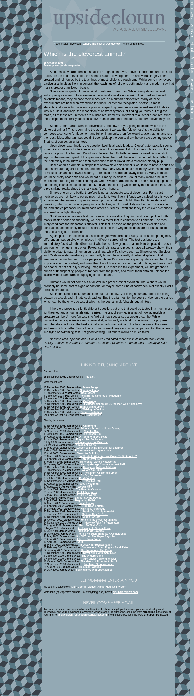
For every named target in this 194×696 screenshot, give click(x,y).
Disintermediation (91, 412)
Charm (87, 398)
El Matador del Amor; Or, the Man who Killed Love (112, 404)
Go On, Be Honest (91, 475)
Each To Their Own (90, 525)
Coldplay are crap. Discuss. (91, 442)
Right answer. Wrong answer (99, 558)
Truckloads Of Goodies (90, 531)
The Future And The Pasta (96, 550)
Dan (73, 586)
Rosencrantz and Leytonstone (93, 450)
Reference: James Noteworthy (98, 461)
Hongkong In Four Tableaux (99, 467)
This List (89, 376)
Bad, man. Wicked (90, 567)
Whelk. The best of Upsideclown (102, 43)
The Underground (92, 555)
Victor (122, 586)
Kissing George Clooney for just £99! (103, 464)
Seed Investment (89, 483)
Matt (108, 586)
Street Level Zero (92, 459)
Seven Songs (90, 387)
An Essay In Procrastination (95, 544)
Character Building (88, 453)
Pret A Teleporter (87, 492)
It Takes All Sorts (86, 445)
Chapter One (91, 431)
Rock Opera (88, 393)
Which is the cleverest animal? (99, 519)
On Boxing (89, 401)
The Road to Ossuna (88, 489)
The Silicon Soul (92, 434)
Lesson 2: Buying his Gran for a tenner (99, 447)
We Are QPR (85, 486)
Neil (114, 586)
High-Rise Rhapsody (93, 508)
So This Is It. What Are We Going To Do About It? (108, 456)
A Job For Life (91, 517)
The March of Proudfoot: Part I (99, 561)
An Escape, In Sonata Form (94, 528)
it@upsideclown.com (125, 592)
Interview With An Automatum (101, 522)
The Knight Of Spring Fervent (100, 472)
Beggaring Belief (85, 500)
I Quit (80, 542)
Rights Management (92, 406)
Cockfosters (94, 415)
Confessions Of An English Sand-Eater (105, 547)
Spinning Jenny (89, 390)
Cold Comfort (87, 478)
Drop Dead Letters (93, 506)
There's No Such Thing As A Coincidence (101, 533)
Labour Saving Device (88, 497)
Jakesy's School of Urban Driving (101, 428)
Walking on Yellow (93, 409)
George (82, 586)
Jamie (100, 586)
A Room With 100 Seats (93, 436)
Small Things (86, 503)
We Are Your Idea (92, 470)
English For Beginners (89, 439)
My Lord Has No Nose (95, 514)
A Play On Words (86, 495)
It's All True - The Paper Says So (95, 536)
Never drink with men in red (99, 553)
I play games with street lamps (94, 569)
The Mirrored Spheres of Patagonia (100, 395)
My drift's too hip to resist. (99, 511)
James (48, 65)
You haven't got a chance (99, 564)
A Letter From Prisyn (89, 539)
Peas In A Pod (92, 481)
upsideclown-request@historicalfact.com (82, 614)
